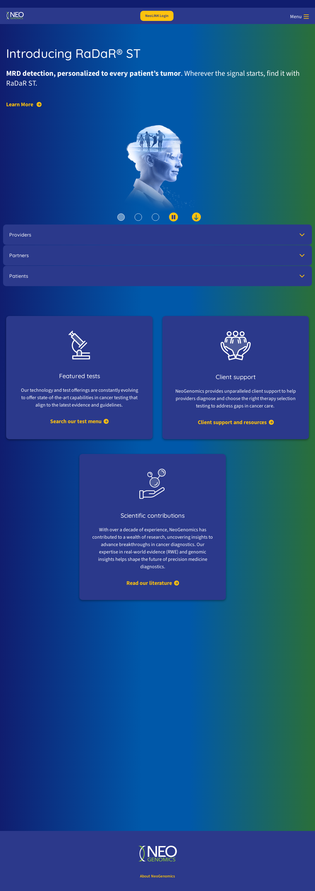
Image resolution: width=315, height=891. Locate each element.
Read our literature (149, 583)
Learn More (20, 104)
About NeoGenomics (157, 876)
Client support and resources (232, 422)
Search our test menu (76, 421)
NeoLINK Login (157, 15)
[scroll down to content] (185, 221)
